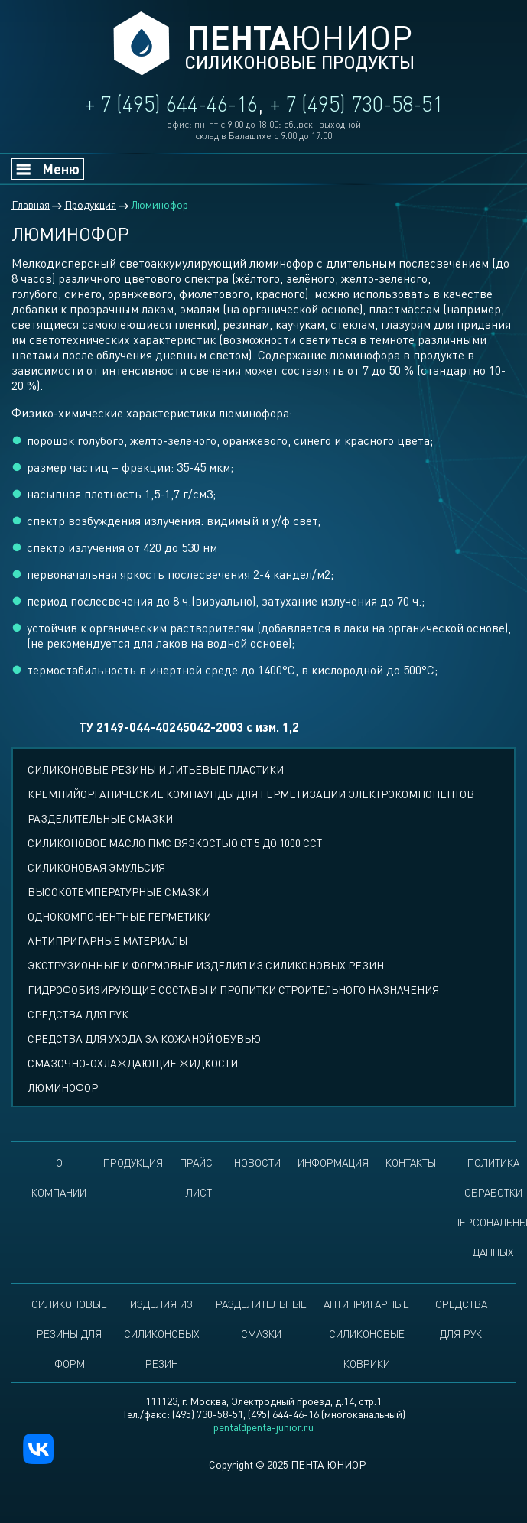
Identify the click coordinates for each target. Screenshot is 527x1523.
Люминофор (63, 1087)
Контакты (410, 1162)
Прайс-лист (198, 1177)
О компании (58, 1177)
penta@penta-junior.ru (263, 1427)
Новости (257, 1162)
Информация (333, 1162)
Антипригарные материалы (107, 940)
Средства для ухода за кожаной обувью (144, 1038)
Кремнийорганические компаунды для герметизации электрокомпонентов (251, 793)
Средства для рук (78, 1014)
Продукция (133, 1162)
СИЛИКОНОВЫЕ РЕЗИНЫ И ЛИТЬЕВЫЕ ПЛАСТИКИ (156, 769)
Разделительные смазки (100, 818)
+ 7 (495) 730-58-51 (356, 104)
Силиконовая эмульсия (96, 867)
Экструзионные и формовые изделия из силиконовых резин (206, 965)
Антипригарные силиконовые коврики (366, 1333)
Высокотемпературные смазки (118, 891)
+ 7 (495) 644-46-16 (171, 104)
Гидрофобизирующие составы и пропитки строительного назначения (233, 989)
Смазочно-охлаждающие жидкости (133, 1063)
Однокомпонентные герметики (119, 916)
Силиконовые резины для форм (69, 1333)
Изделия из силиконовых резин (161, 1333)
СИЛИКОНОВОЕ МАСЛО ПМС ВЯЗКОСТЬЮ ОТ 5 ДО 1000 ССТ (175, 842)
